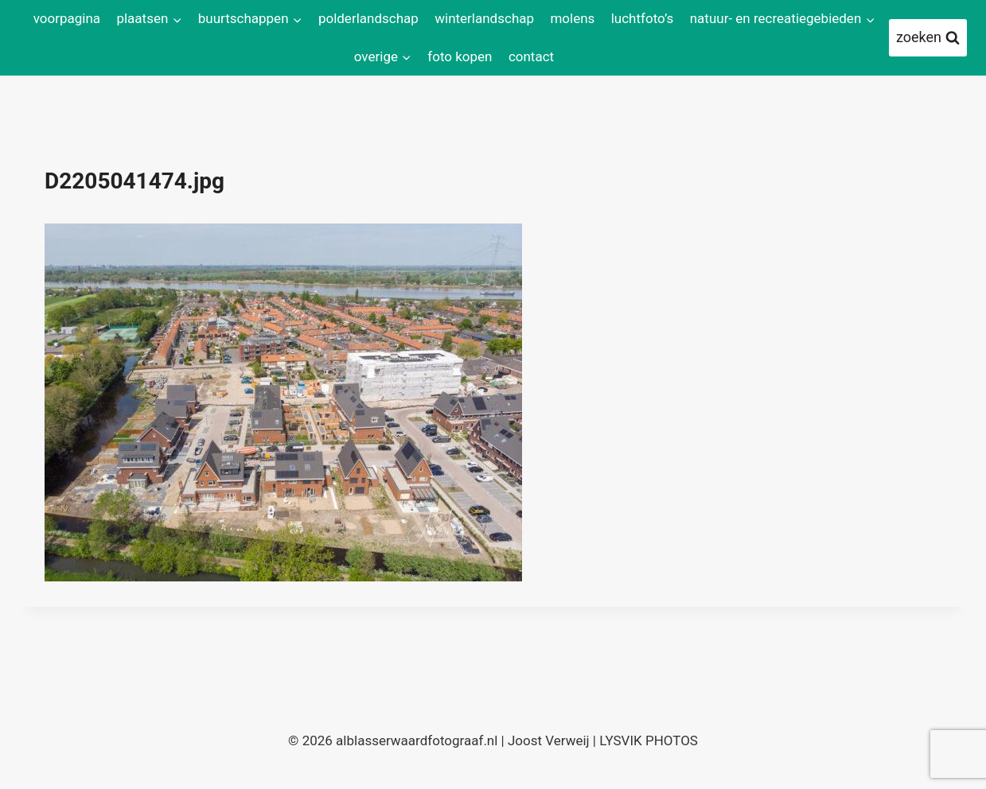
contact (531, 56)
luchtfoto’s (642, 18)
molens (572, 18)
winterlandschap (484, 18)
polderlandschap (368, 18)
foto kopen (459, 56)
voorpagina (66, 18)
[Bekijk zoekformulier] (928, 37)
